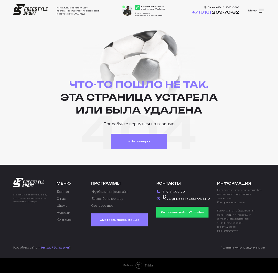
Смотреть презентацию (119, 219)
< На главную (139, 141)
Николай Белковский (56, 247)
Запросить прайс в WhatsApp (182, 212)
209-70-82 (215, 12)
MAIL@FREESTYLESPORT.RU (186, 199)
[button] (256, 10)
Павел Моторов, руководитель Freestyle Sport (149, 14)
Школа (61, 206)
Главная (63, 192)
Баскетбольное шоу (107, 199)
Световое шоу (102, 206)
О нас (61, 199)
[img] (30, 9)
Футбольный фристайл (109, 192)
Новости (63, 212)
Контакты (64, 219)
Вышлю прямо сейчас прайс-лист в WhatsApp (153, 7)
